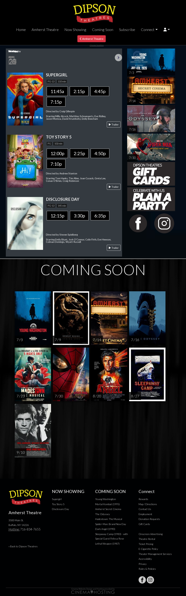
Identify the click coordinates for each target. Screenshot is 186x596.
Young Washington (105, 499)
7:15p (56, 101)
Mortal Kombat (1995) (107, 504)
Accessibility (145, 558)
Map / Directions (148, 504)
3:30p (79, 215)
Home (21, 29)
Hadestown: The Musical (108, 519)
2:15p (79, 91)
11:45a (57, 91)
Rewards (143, 499)
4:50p (100, 153)
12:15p (57, 215)
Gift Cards (144, 524)
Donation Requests (149, 519)
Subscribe (127, 29)
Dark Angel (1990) (105, 528)
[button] (167, 29)
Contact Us (145, 509)
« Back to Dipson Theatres (23, 546)
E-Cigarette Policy (148, 548)
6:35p (100, 215)
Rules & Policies (147, 568)
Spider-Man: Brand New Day (110, 524)
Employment (145, 514)
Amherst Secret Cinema (108, 509)
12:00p (57, 153)
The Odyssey (102, 514)
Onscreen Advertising (151, 534)
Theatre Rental (147, 538)
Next (118, 57)
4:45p (99, 91)
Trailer (114, 124)
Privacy (143, 563)
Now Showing (75, 29)
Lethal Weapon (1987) (107, 543)
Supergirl (57, 499)
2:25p (79, 153)
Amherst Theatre (45, 29)
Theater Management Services (155, 553)
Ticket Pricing (146, 543)
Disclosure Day (60, 509)
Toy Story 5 (58, 504)
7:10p (56, 164)
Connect (147, 29)
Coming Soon (102, 29)
